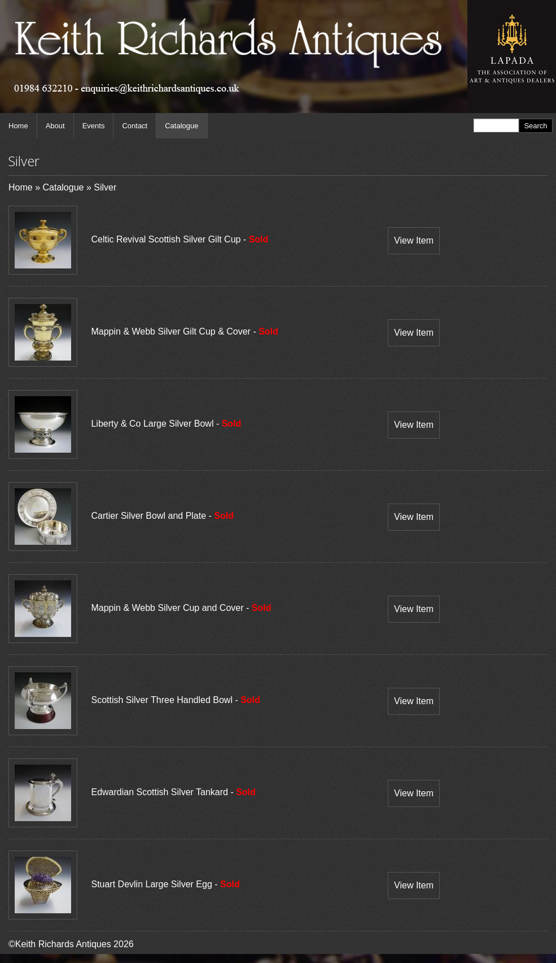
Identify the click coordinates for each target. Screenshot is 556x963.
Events (93, 126)
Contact (134, 126)
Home (18, 126)
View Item (414, 240)
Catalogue (181, 126)
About (55, 126)
